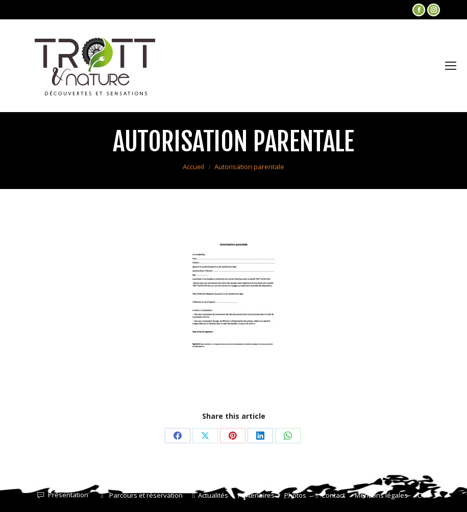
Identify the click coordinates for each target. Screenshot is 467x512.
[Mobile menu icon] (451, 66)
